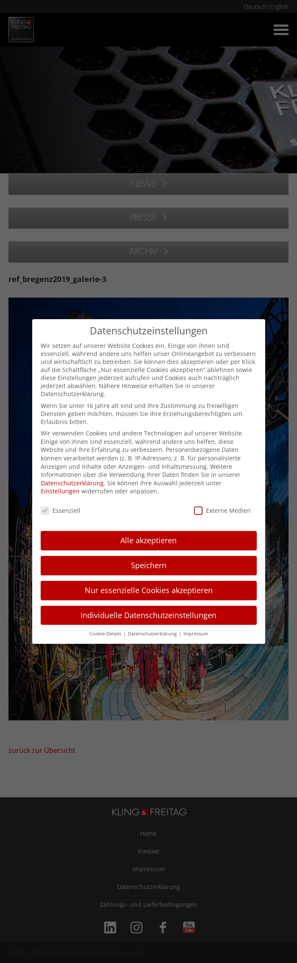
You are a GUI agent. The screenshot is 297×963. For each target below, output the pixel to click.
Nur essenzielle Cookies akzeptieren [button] (149, 590)
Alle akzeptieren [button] (148, 540)
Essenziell (60, 510)
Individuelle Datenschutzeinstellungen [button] (148, 615)
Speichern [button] (149, 565)
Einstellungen (60, 491)
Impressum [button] (195, 634)
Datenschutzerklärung (72, 483)
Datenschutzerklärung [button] (153, 634)
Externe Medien (222, 510)
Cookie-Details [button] (105, 634)
